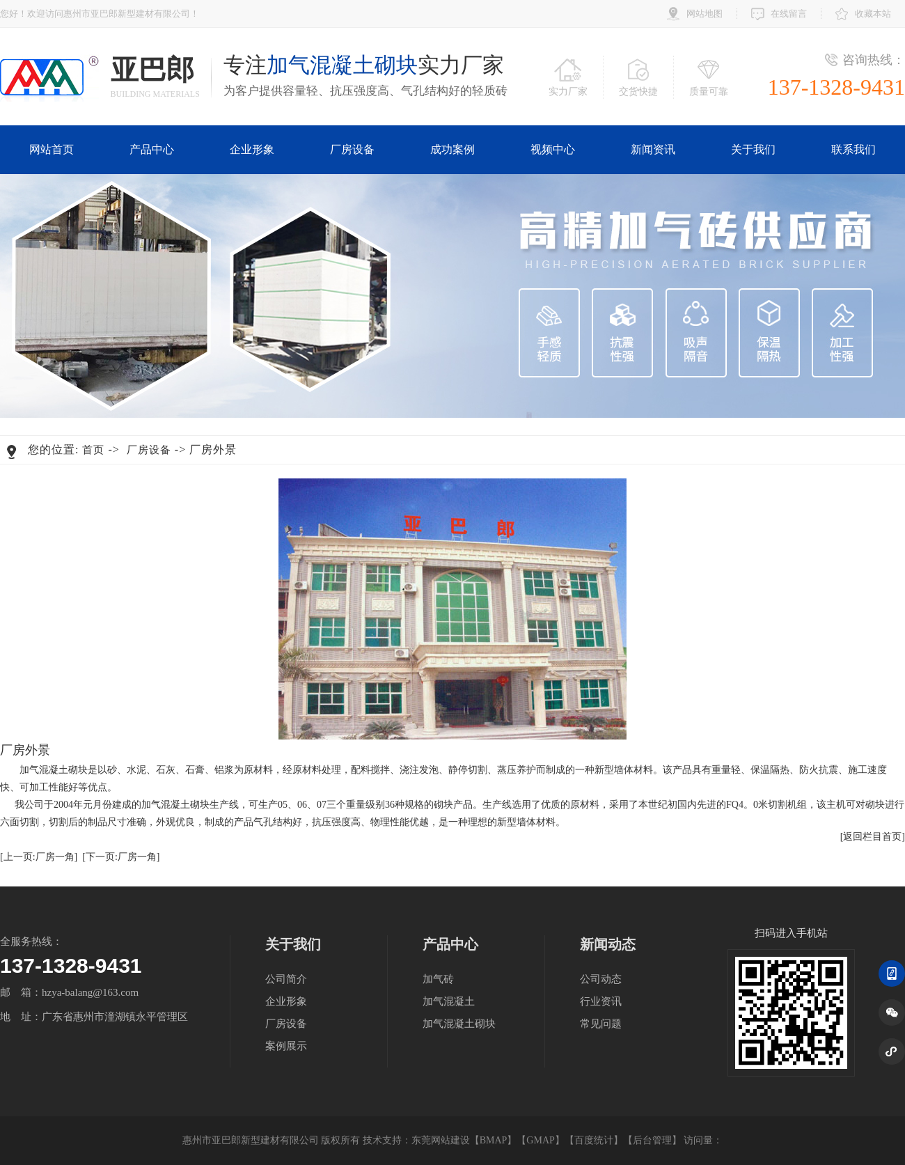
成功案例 (452, 149)
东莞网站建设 (440, 1140)
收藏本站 (873, 13)
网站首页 (51, 149)
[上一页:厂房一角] (38, 857)
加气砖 (438, 979)
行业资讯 (601, 1001)
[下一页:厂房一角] (120, 857)
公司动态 (601, 979)
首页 (93, 449)
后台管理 (652, 1140)
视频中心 (552, 149)
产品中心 (151, 149)
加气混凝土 (449, 1001)
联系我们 (853, 149)
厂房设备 (352, 149)
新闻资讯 (653, 149)
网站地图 (704, 13)
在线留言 (789, 13)
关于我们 (753, 149)
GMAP (540, 1140)
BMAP (493, 1140)
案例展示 (286, 1045)
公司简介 (286, 979)
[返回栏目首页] (872, 836)
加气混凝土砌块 (459, 1023)
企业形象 (252, 149)
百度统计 (593, 1140)
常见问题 (601, 1023)
